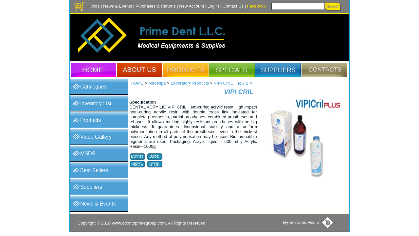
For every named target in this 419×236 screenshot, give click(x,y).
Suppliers (91, 187)
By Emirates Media (301, 222)
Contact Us (233, 6)
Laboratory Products (190, 83)
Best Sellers (94, 170)
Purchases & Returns (156, 6)
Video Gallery (96, 137)
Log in (213, 6)
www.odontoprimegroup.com (139, 223)
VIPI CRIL (223, 83)
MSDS (87, 153)
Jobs (95, 6)
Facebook (256, 6)
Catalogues (93, 86)
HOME (137, 83)
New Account (191, 6)
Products (90, 120)
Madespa (157, 83)
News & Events (117, 6)
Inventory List (95, 103)
